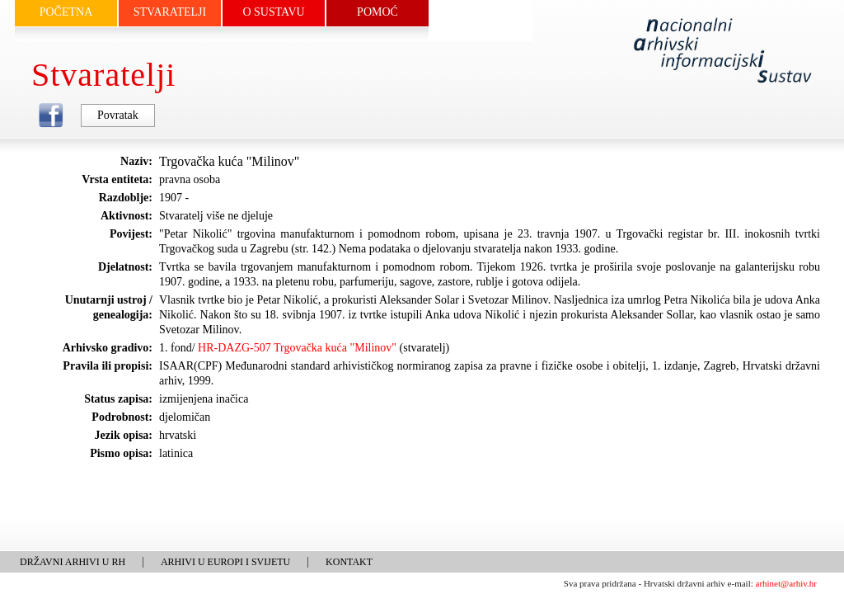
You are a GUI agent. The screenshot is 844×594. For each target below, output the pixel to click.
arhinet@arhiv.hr (786, 583)
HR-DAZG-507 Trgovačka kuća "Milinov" (297, 348)
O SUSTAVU (273, 12)
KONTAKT (349, 562)
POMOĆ (377, 12)
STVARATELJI (170, 12)
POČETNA (66, 12)
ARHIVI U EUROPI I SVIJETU (225, 562)
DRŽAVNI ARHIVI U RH (72, 562)
